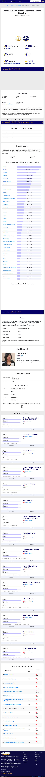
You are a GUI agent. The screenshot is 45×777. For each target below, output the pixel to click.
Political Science (6, 250)
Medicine (5, 172)
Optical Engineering (7, 270)
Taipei (24, 754)
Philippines (37, 754)
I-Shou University (28, 599)
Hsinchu (25, 764)
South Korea (37, 756)
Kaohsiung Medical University (29, 534)
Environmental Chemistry (8, 273)
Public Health (5, 275)
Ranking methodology (6, 773)
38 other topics (31, 63)
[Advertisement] (11, 26)
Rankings (32, 429)
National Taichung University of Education (13, 691)
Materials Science (6, 201)
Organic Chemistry (7, 181)
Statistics (5, 212)
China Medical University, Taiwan (31, 550)
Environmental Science (7, 189)
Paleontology (5, 232)
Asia (12, 5)
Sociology (5, 253)
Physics (4, 186)
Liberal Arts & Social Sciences (9, 198)
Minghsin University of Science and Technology (14, 742)
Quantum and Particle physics (9, 209)
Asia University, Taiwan (30, 615)
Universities (7, 5)
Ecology (4, 221)
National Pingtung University (10, 725)
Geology (4, 218)
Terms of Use (34, 776)
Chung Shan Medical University (29, 649)
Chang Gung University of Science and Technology (31, 517)
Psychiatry (5, 230)
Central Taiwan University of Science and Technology (32, 468)
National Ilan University (9, 683)
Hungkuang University (30, 434)
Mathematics (5, 204)
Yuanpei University (29, 484)
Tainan (19, 5)
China (36, 758)
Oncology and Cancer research (9, 224)
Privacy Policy (41, 776)
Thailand (36, 762)
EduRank (28, 15)
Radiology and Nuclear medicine (9, 267)
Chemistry (5, 169)
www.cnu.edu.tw (7, 104)
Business (5, 264)
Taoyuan (25, 762)
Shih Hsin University (8, 695)
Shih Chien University (8, 674)
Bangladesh (37, 764)
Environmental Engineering (13, 63)
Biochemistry (5, 175)
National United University (10, 678)
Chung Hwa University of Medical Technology (31, 418)
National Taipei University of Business (12, 704)
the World (8, 48)
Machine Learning (6, 278)
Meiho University (28, 632)
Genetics (5, 184)
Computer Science (6, 195)
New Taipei (25, 760)
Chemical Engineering (7, 244)
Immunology (5, 227)
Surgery (4, 215)
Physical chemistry (6, 247)
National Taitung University (10, 738)
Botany (4, 258)
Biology (4, 166)
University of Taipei (8, 712)
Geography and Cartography (8, 241)
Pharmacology (6, 238)
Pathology (5, 192)
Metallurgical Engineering (8, 235)
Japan (36, 760)
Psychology (5, 207)
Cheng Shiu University (9, 733)
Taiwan (15, 5)
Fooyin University (28, 451)
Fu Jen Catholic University (31, 582)
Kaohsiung (25, 758)
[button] (14, 156)
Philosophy (5, 261)
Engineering (5, 178)
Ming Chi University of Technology (11, 687)
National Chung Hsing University (30, 567)
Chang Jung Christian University (11, 716)
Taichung (25, 756)
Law (4, 255)
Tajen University (28, 500)
